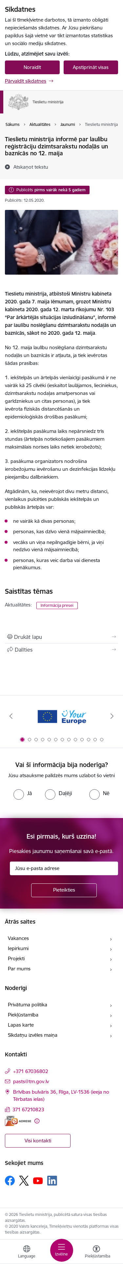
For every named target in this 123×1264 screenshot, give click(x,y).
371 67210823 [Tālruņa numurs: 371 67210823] (28, 1109)
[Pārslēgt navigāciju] (61, 1250)
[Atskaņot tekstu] (30, 167)
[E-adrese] (18, 1121)
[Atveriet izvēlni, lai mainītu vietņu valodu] (26, 1252)
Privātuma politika (27, 1004)
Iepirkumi (18, 948)
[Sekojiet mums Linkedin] (52, 1181)
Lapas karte (21, 1025)
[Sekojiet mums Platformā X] (24, 1181)
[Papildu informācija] (36, 1121)
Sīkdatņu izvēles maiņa (32, 1035)
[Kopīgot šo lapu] (61, 649)
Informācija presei (57, 605)
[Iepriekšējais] (10, 716)
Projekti (16, 958)
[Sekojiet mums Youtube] (38, 1180)
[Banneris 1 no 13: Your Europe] (61, 716)
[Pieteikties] (64, 890)
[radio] (22, 793)
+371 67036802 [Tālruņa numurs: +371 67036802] (30, 1071)
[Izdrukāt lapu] (61, 637)
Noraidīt (32, 67)
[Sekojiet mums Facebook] (10, 1181)
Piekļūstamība (23, 1015)
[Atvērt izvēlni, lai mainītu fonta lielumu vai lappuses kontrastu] (96, 1252)
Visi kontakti (38, 1140)
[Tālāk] (112, 716)
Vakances (18, 938)
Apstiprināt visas (91, 67)
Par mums (19, 968)
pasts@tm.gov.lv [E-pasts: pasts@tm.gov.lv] (31, 1081)
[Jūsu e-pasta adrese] (64, 868)
